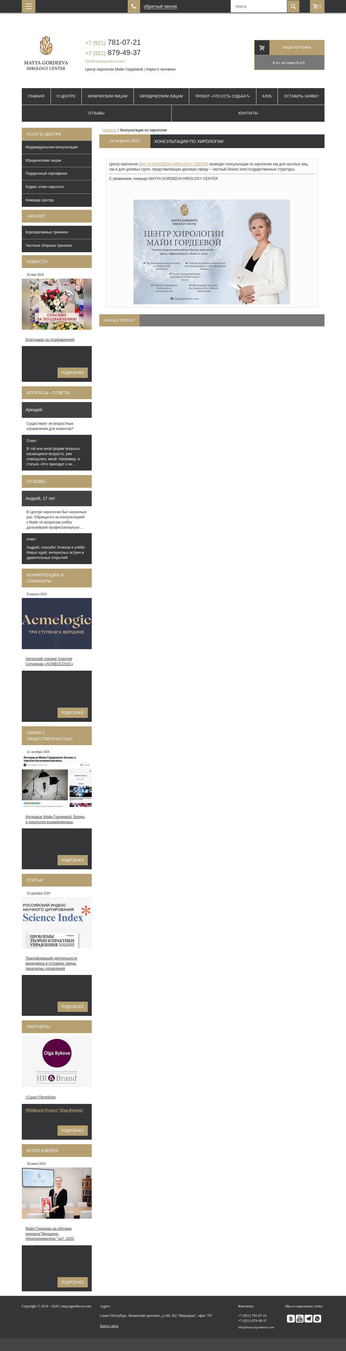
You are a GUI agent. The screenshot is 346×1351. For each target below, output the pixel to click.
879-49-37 (113, 52)
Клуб (267, 96)
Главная (36, 96)
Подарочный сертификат (47, 173)
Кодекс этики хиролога (45, 187)
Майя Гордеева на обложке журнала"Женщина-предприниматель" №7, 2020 (50, 1234)
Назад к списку (119, 320)
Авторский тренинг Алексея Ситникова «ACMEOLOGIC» (49, 661)
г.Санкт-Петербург (41, 1097)
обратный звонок (160, 6)
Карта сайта (109, 1326)
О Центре (66, 96)
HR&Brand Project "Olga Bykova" (55, 1110)
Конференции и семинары (45, 578)
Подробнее (72, 373)
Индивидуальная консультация (52, 147)
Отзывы (96, 113)
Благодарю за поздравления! (50, 340)
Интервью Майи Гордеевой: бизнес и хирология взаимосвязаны (55, 819)
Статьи (35, 880)
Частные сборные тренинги (49, 245)
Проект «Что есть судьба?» (222, 96)
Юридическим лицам (161, 96)
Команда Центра (40, 200)
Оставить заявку (301, 96)
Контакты (248, 113)
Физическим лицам (107, 96)
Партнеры (38, 1026)
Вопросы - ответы (48, 392)
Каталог (36, 216)
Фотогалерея (42, 1150)
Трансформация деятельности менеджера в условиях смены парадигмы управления (51, 963)
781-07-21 (113, 42)
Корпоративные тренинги (47, 232)
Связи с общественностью (50, 735)
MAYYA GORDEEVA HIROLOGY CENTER (173, 164)
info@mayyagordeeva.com (105, 61)
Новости (37, 261)
